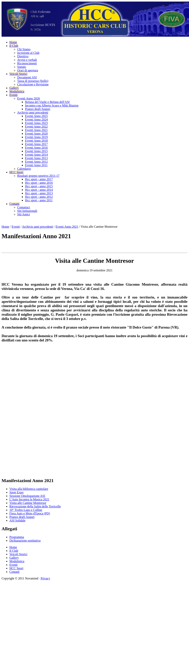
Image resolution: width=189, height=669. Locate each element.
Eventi (13, 95)
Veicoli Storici (18, 74)
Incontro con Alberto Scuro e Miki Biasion (51, 105)
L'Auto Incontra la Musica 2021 (29, 499)
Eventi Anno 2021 (36, 130)
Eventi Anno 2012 (36, 161)
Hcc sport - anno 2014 (39, 189)
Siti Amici (23, 214)
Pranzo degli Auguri (37, 109)
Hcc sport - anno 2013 (39, 193)
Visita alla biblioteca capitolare (28, 488)
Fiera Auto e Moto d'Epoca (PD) (29, 513)
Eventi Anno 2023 (36, 123)
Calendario (24, 168)
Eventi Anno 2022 (36, 126)
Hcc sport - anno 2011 (39, 200)
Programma (16, 537)
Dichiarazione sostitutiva (25, 540)
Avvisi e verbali (27, 59)
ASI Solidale (17, 520)
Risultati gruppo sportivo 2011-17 (38, 175)
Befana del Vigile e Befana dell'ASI (47, 102)
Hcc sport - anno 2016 (39, 182)
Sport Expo (16, 492)
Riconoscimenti (27, 63)
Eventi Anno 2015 (36, 151)
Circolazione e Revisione (33, 84)
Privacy (45, 578)
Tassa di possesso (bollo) (32, 81)
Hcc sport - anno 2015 (39, 186)
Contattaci (23, 207)
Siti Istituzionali (27, 210)
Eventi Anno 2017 (36, 144)
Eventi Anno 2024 (36, 119)
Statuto (21, 66)
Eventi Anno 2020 (36, 133)
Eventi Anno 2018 (36, 140)
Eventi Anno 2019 (36, 137)
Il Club (13, 45)
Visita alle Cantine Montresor (27, 503)
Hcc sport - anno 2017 (39, 179)
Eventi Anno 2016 (36, 147)
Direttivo (23, 56)
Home (13, 42)
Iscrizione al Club (28, 52)
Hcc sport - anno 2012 (39, 196)
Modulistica (16, 91)
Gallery (14, 88)
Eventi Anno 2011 (36, 165)
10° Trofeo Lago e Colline (25, 510)
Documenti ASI (27, 77)
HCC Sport (16, 172)
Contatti (14, 203)
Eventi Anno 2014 (36, 154)
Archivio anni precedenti (32, 112)
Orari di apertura (27, 70)
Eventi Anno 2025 (36, 116)
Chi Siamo (23, 49)
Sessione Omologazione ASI (27, 496)
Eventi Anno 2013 (36, 158)
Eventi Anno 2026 (28, 98)
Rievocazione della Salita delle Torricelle (35, 506)
